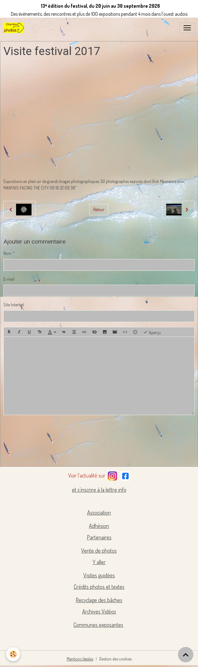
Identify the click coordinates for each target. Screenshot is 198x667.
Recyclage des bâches (99, 600)
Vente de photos (99, 550)
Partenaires (99, 537)
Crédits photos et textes (99, 586)
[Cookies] (13, 654)
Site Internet (13, 304)
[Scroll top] (185, 654)
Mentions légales (80, 658)
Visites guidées (99, 575)
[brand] (15, 28)
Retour (98, 209)
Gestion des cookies (115, 658)
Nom (7, 253)
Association (99, 512)
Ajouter (22, 456)
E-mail (8, 279)
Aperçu (152, 332)
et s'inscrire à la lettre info (99, 489)
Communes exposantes (98, 624)
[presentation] (50, 432)
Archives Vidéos (99, 611)
